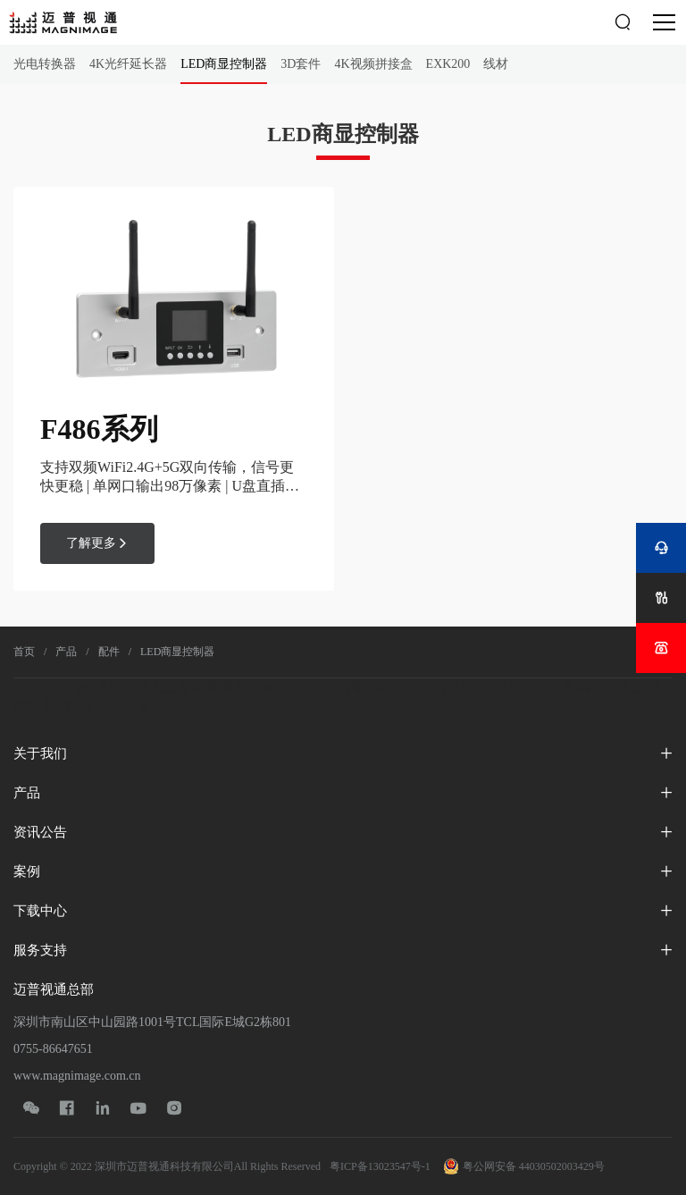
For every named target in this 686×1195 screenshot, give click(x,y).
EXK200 (448, 64)
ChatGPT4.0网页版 (418, 686)
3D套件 (300, 64)
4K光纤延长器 (128, 64)
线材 (495, 64)
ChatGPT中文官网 (304, 686)
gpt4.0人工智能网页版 (181, 686)
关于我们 (40, 753)
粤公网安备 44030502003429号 (524, 1166)
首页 (24, 651)
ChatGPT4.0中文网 (532, 686)
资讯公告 (40, 832)
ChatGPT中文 (112, 705)
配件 (109, 651)
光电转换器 (44, 64)
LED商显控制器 (223, 64)
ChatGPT (40, 686)
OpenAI (90, 686)
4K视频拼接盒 (373, 64)
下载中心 (40, 911)
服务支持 (40, 950)
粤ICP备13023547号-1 (380, 1166)
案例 (26, 871)
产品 (66, 651)
